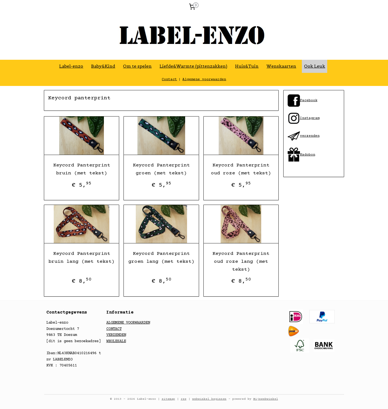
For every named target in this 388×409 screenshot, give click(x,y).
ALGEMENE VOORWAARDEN (128, 323)
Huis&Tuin (246, 66)
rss (184, 399)
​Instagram (304, 118)
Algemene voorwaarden (204, 79)
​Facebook (308, 100)
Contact (169, 79)
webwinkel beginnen (209, 399)
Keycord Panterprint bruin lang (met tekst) (82, 257)
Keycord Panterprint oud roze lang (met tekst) (241, 261)
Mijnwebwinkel (265, 399)
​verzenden (304, 136)
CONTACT (114, 329)
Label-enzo (71, 66)
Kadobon (307, 155)
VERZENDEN (116, 335)
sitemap (168, 399)
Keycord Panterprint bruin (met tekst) (81, 169)
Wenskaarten (281, 66)
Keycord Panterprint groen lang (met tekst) (161, 257)
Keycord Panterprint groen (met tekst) (161, 169)
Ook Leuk (314, 66)
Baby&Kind (103, 66)
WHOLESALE (116, 341)
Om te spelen (137, 66)
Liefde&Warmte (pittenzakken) (193, 66)
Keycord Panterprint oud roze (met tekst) (241, 169)
